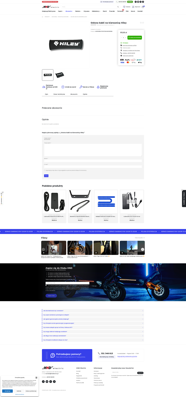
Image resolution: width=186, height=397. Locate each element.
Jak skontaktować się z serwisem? (53, 310)
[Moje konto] (136, 6)
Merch (105, 11)
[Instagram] (141, 2)
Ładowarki (58, 215)
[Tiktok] (143, 2)
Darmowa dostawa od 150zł (130, 45)
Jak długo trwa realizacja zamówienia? (54, 335)
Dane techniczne (59, 94)
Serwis (133, 11)
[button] (36, 377)
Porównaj (120, 11)
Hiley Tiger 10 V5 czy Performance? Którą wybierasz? (78, 256)
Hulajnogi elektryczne (48, 11)
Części (60, 11)
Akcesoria (69, 11)
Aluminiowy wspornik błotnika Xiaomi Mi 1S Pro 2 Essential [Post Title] (85, 216)
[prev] (141, 23)
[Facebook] (136, 2)
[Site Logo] (50, 7)
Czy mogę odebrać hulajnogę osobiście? (55, 331)
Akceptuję (7, 391)
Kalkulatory (95, 11)
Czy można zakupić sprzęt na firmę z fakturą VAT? (57, 327)
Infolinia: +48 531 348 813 (129, 53)
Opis (46, 94)
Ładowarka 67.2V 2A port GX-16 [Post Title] (132, 216)
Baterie (77, 11)
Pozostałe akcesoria (106, 31)
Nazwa (46, 158)
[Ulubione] (126, 6)
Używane (86, 11)
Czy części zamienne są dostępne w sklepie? (56, 315)
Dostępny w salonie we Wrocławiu (131, 50)
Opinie (85, 94)
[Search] (118, 7)
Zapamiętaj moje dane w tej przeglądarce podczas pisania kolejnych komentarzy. (66, 170)
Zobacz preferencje (31, 391)
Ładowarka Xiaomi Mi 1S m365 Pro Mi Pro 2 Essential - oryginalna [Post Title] (60, 216)
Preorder (112, 11)
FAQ (127, 11)
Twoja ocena (47, 138)
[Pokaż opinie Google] (1, 198)
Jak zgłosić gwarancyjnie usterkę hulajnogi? (56, 319)
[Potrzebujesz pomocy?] (107, 2)
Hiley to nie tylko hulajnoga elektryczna (132, 256)
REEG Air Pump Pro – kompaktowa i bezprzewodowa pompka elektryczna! (52, 256)
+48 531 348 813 (50, 377)
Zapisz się (140, 372)
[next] (143, 23)
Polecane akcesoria (52, 107)
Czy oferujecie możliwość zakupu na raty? (55, 340)
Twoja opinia (47, 143)
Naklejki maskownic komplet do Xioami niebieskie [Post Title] (108, 216)
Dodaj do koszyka (135, 37)
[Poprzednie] (43, 249)
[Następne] (142, 249)
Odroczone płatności (128, 55)
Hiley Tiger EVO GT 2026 (101, 256)
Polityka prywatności (19, 394)
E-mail (46, 164)
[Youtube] (138, 2)
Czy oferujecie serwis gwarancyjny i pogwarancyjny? (58, 323)
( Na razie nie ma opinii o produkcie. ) (105, 25)
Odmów (19, 391)
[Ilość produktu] (123, 38)
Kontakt (140, 11)
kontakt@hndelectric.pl (52, 373)
